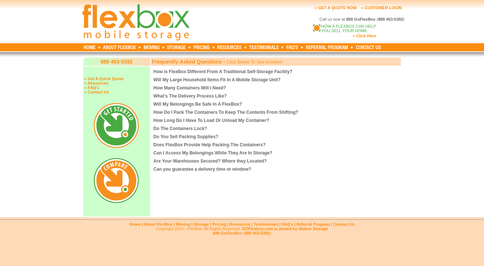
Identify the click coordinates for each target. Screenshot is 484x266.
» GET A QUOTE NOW (336, 8)
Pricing (219, 224)
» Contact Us (96, 92)
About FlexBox (158, 224)
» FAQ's (91, 87)
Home (135, 224)
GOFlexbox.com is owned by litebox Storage (285, 228)
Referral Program (313, 224)
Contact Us (344, 224)
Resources (239, 224)
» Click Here (364, 36)
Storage (201, 224)
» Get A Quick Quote (103, 78)
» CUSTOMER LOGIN (381, 8)
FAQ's (287, 224)
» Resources (96, 83)
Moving (183, 224)
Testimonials (266, 224)
